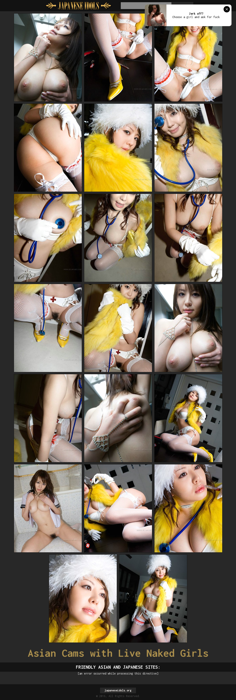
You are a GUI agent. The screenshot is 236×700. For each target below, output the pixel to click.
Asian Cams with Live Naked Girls (118, 653)
